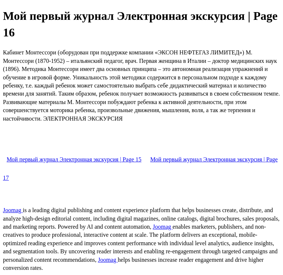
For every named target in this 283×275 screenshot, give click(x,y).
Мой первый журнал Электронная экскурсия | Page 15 (74, 159)
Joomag (13, 210)
